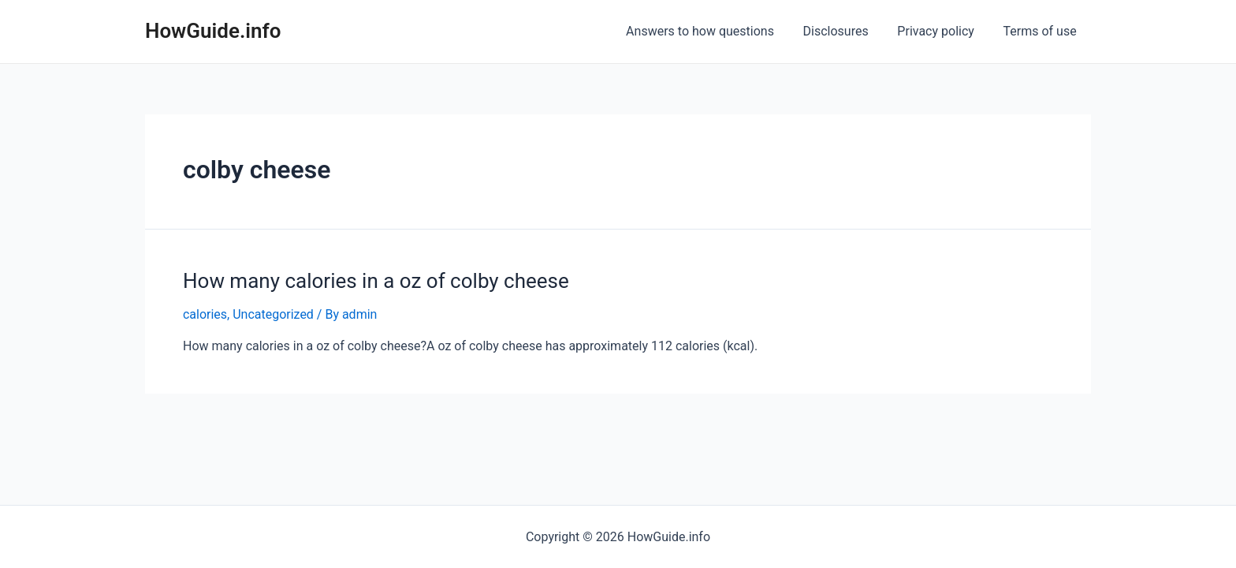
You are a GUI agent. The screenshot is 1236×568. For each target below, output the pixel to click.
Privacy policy (941, 31)
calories (205, 314)
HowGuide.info (213, 31)
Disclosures (844, 31)
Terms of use (1041, 31)
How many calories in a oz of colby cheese (376, 281)
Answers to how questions (712, 31)
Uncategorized (273, 314)
